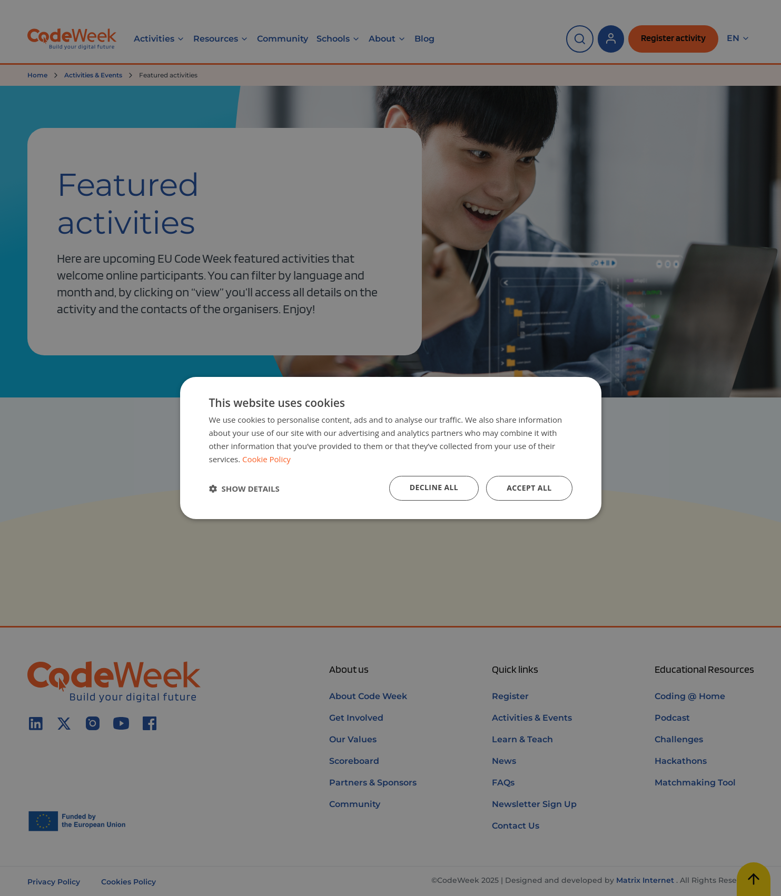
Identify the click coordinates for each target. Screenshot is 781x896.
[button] (244, 488)
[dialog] (390, 448)
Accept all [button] (529, 488)
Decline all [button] (434, 487)
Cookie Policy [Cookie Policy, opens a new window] (266, 459)
